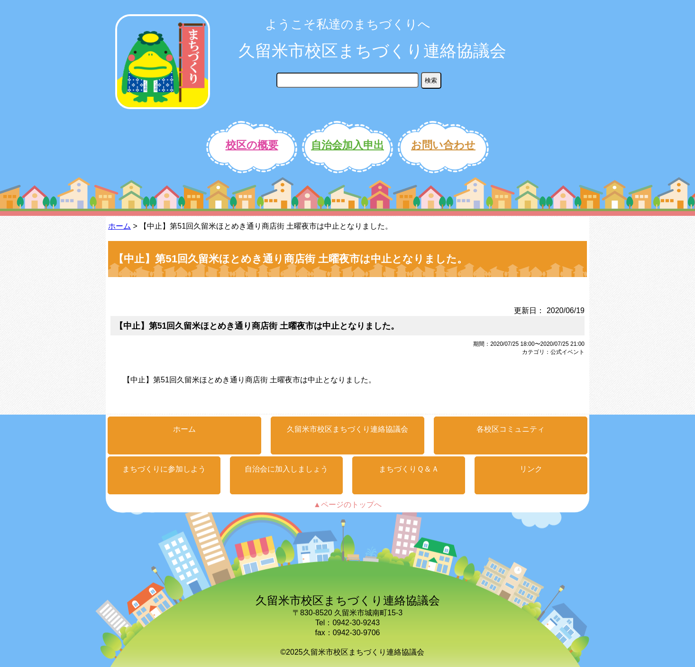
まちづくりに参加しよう (164, 469)
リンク (531, 469)
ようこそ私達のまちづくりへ (347, 24)
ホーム (119, 226)
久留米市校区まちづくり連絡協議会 (372, 50)
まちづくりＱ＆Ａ (409, 469)
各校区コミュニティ (510, 429)
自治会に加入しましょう (286, 469)
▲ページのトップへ (347, 504)
